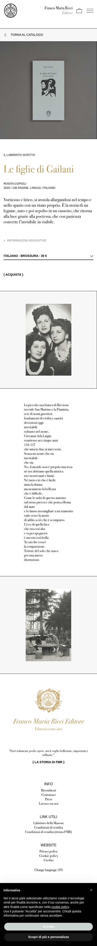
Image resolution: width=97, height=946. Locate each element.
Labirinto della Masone (48, 823)
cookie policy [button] (60, 907)
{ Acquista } (13, 274)
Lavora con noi (48, 803)
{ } (49, 762)
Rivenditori (48, 790)
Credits (49, 860)
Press (48, 799)
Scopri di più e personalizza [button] (48, 937)
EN (60, 870)
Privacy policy (48, 851)
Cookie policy (48, 856)
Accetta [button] (48, 926)
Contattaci (48, 795)
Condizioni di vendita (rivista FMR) (48, 832)
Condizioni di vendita (48, 827)
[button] (91, 890)
